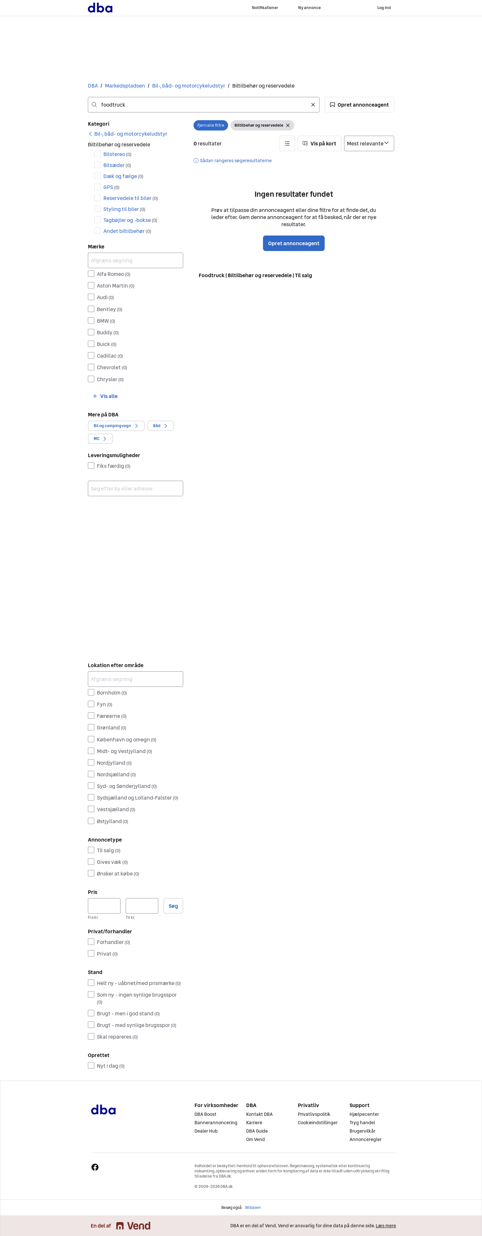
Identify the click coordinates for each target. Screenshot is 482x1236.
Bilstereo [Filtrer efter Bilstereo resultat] (117, 154)
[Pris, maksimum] (142, 906)
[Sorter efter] (369, 143)
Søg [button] (173, 906)
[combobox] (204, 104)
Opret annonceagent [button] (294, 243)
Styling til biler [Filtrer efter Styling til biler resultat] (124, 209)
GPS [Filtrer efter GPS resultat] (111, 187)
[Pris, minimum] (104, 906)
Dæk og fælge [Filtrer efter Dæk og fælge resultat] (123, 176)
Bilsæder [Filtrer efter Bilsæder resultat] (117, 165)
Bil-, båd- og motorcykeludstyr (188, 85)
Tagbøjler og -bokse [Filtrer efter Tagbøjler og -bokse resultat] (130, 220)
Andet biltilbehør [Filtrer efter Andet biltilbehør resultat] (127, 231)
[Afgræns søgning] (135, 260)
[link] (127, 134)
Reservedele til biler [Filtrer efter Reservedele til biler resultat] (130, 198)
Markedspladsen (125, 85)
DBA (93, 85)
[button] (359, 104)
